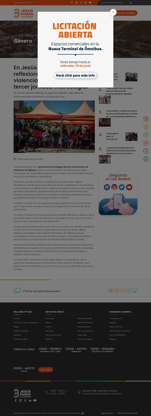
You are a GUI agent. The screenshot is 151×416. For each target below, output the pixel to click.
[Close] (113, 12)
